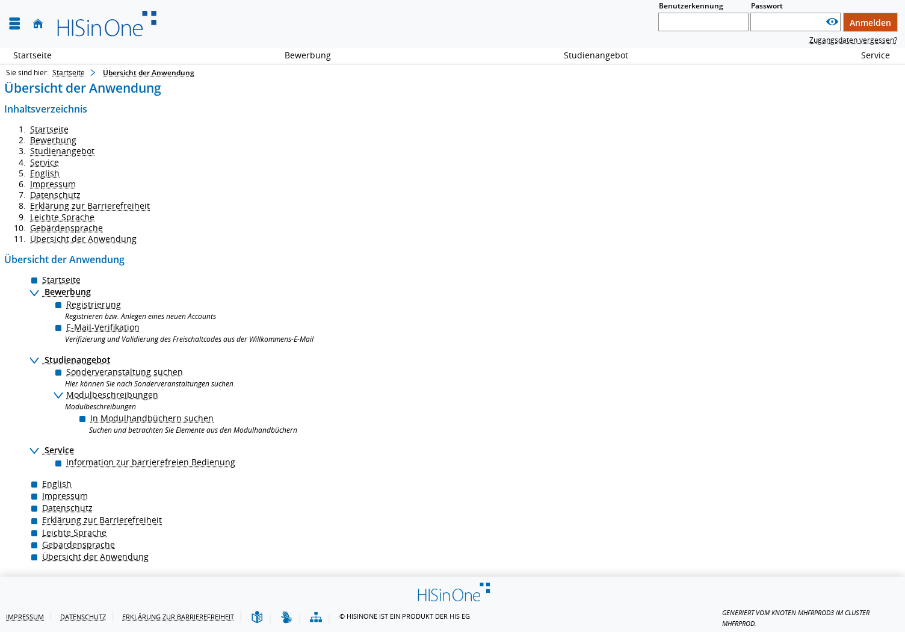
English (45, 173)
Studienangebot (589, 55)
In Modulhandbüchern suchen (152, 418)
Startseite (32, 55)
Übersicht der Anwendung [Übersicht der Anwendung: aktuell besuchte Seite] (148, 72)
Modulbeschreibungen (112, 394)
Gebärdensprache (66, 228)
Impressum (53, 184)
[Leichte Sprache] (257, 618)
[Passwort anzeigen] (832, 22)
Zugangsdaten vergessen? (853, 40)
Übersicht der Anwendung (83, 238)
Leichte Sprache (62, 217)
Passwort (767, 6)
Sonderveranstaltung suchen (124, 371)
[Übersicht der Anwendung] (316, 618)
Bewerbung (301, 55)
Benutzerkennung (691, 6)
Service (869, 55)
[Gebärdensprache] (286, 618)
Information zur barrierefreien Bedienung (150, 462)
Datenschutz (55, 194)
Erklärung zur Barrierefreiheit (90, 205)
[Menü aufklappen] (14, 24)
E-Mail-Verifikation (103, 327)
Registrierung (93, 304)
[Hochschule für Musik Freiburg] (106, 24)
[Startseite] (38, 23)
